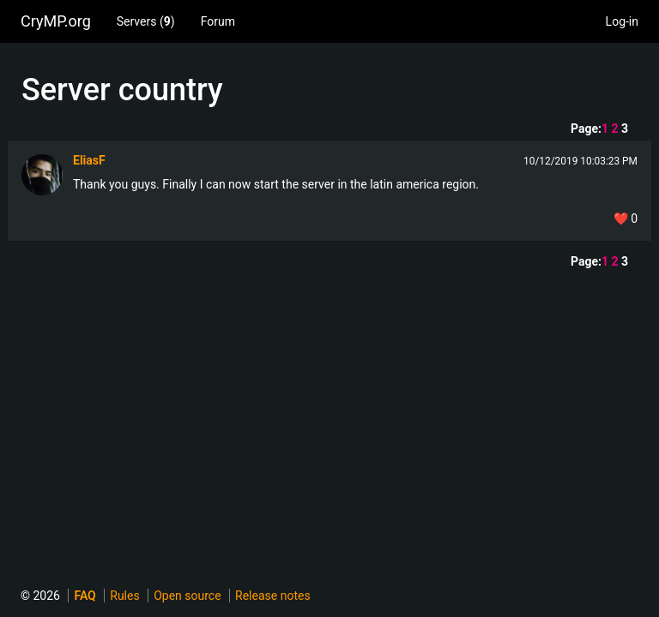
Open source (187, 595)
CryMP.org (56, 21)
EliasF (89, 160)
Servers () (146, 21)
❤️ (626, 218)
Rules (124, 595)
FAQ (84, 595)
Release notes (273, 595)
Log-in (622, 21)
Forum (218, 21)
